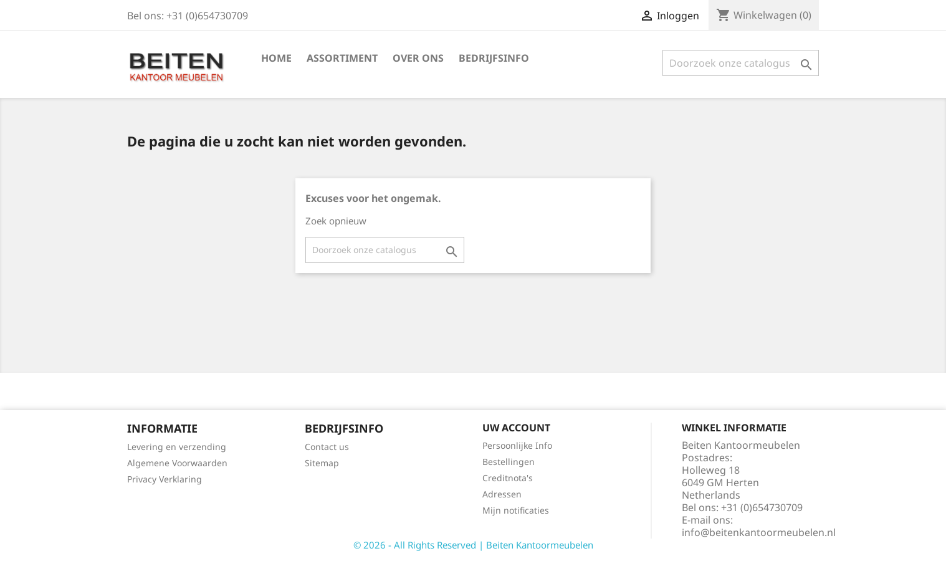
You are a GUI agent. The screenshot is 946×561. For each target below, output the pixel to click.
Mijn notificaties (515, 510)
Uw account (516, 427)
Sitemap (322, 463)
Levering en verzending (176, 447)
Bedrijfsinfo (494, 58)
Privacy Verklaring (164, 479)
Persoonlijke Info (517, 445)
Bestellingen (508, 461)
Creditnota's (507, 478)
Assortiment (342, 58)
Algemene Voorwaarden (177, 463)
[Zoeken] (740, 63)
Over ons (418, 58)
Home (276, 58)
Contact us (327, 447)
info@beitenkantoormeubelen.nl (759, 532)
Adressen (502, 494)
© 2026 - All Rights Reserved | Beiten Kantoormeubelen (473, 545)
